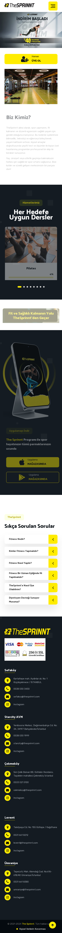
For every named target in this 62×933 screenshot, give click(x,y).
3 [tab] (27, 287)
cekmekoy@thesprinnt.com (28, 790)
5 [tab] (34, 287)
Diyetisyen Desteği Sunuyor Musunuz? (33, 600)
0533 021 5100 (21, 782)
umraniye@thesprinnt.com (27, 889)
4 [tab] (30, 287)
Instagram (19, 704)
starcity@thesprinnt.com (26, 743)
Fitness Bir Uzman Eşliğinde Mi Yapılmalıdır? (33, 575)
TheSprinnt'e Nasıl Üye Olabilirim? (33, 587)
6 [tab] (37, 287)
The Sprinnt (28, 924)
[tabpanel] (31, 252)
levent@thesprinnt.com (26, 842)
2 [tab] (24, 287)
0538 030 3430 (22, 689)
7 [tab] (40, 287)
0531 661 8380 (21, 881)
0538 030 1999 (21, 735)
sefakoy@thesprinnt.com (27, 696)
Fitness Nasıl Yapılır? (33, 563)
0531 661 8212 (21, 835)
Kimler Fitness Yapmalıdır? (33, 551)
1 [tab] (19, 287)
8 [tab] (44, 287)
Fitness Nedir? (33, 539)
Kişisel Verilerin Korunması (32, 929)
